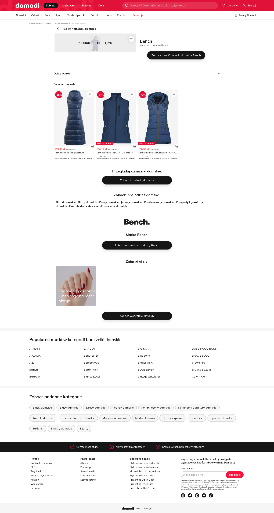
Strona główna (36, 23)
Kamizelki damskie (79, 23)
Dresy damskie (109, 202)
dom (101, 5)
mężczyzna (68, 5)
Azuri (32, 362)
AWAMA (35, 355)
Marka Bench (136, 234)
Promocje (138, 15)
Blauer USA (145, 362)
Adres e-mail (187, 468)
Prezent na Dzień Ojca (141, 483)
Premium (122, 15)
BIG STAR (144, 348)
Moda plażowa (145, 418)
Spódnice (197, 418)
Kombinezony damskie (159, 202)
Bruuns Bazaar (201, 369)
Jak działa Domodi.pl (41, 463)
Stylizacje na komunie (141, 475)
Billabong (144, 355)
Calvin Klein (199, 376)
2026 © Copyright (143, 508)
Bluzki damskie (66, 202)
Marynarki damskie (115, 418)
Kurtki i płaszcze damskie (110, 206)
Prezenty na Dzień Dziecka (144, 488)
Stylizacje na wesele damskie (145, 463)
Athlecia (34, 348)
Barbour (34, 376)
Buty (47, 15)
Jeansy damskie (131, 202)
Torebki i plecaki (76, 15)
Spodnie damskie (222, 418)
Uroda (108, 15)
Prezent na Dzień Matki (142, 479)
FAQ (33, 467)
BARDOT (89, 348)
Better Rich (91, 369)
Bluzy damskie (87, 202)
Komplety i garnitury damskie (197, 407)
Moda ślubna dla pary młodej (145, 471)
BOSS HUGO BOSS (204, 348)
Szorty (84, 428)
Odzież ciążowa (173, 418)
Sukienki (38, 428)
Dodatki (95, 15)
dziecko (86, 5)
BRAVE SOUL (200, 355)
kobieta (50, 5)
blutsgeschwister (149, 376)
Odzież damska (61, 23)
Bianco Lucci (92, 376)
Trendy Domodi (245, 15)
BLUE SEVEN (146, 369)
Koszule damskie (80, 206)
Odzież (35, 15)
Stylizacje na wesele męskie (144, 467)
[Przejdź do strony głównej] (27, 5)
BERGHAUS (91, 362)
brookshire (199, 362)
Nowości (21, 15)
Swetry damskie (61, 428)
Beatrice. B (91, 355)
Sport (58, 15)
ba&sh (33, 369)
